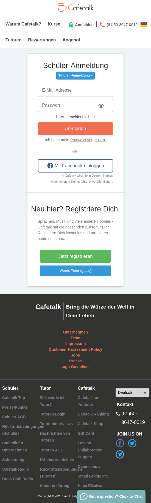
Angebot (71, 40)
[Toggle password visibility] (101, 106)
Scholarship (13, 459)
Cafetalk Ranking (93, 414)
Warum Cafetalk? (23, 24)
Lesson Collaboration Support (90, 450)
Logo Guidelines (75, 366)
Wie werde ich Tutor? (52, 401)
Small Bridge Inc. (93, 476)
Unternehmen (75, 332)
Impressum (75, 343)
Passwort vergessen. (88, 140)
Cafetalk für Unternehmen (14, 446)
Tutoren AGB (51, 450)
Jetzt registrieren (75, 256)
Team (75, 338)
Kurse (54, 24)
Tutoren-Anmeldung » (75, 75)
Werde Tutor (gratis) (75, 271)
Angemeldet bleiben (75, 117)
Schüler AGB (14, 417)
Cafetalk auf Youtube (88, 401)
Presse (75, 361)
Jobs (75, 355)
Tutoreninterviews (56, 424)
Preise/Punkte (15, 407)
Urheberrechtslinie (57, 459)
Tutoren (13, 40)
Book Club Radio (17, 479)
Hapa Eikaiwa (90, 486)
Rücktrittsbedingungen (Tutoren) (61, 472)
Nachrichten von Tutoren (55, 436)
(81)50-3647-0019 (118, 25)
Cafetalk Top (13, 397)
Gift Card (86, 433)
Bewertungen (42, 40)
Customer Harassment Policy (75, 349)
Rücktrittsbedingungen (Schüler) (23, 430)
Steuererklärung (54, 486)
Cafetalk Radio (15, 469)
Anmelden (81, 25)
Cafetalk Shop (90, 424)
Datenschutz (89, 466)
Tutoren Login (52, 414)
